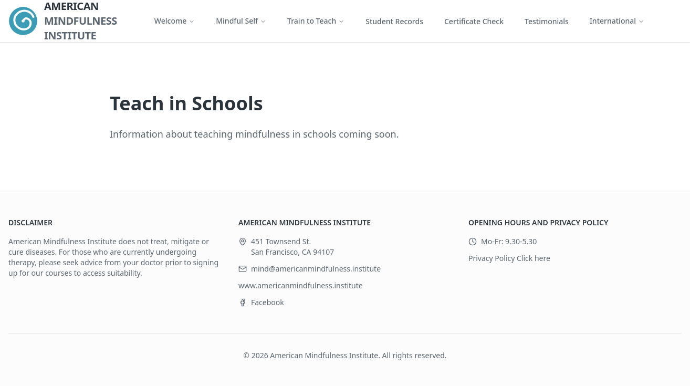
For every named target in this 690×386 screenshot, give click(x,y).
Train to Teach (315, 21)
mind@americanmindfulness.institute (316, 269)
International (617, 21)
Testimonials (547, 21)
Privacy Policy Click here (509, 258)
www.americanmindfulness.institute (300, 285)
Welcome (174, 21)
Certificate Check (474, 21)
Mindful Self (241, 21)
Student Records (394, 21)
